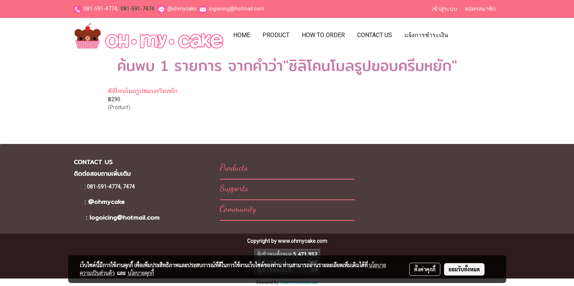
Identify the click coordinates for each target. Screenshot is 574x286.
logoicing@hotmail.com (236, 9)
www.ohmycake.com (302, 241)
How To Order (323, 35)
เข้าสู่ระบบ (444, 9)
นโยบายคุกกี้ (141, 273)
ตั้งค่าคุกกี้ (424, 269)
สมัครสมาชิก (480, 9)
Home (241, 35)
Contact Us (374, 35)
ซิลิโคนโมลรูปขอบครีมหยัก (142, 91)
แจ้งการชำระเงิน (426, 35)
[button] (461, 35)
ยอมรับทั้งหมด (464, 269)
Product (275, 35)
